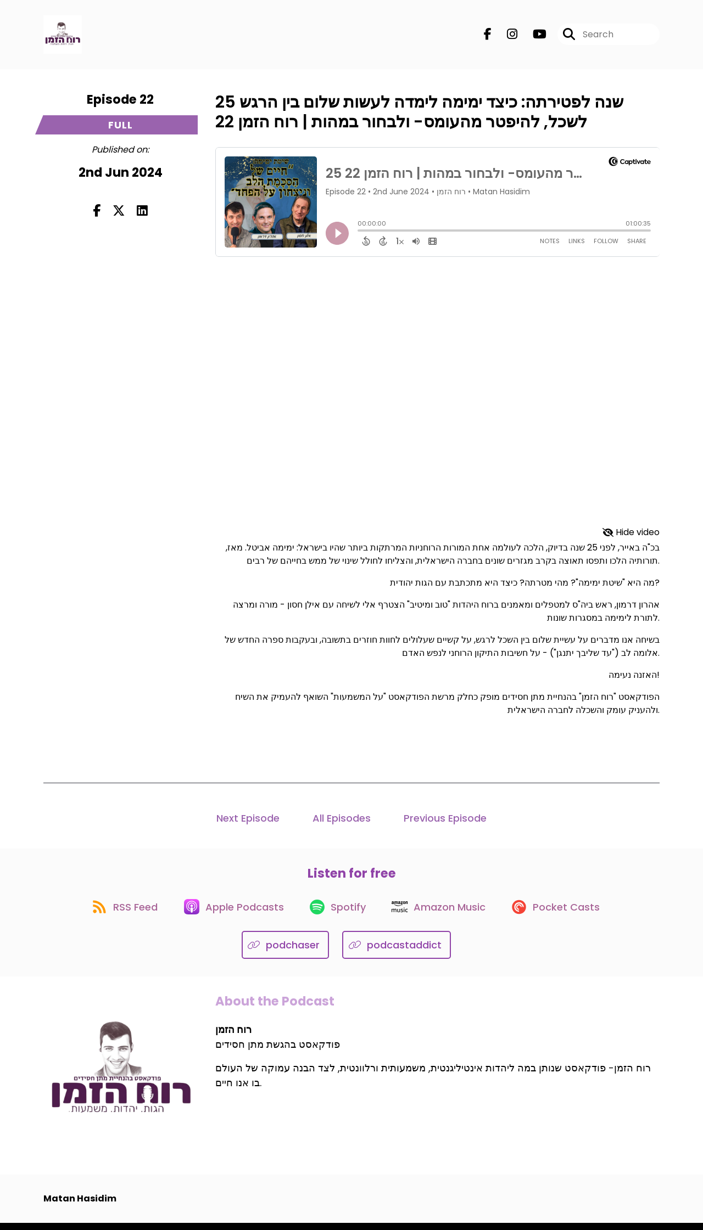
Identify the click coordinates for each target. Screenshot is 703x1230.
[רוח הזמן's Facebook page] (488, 35)
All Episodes (342, 820)
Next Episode (248, 820)
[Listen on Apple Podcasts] (230, 912)
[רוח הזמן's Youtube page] (533, 35)
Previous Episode (445, 820)
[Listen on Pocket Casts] (563, 913)
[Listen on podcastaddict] (396, 952)
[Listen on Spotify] (338, 913)
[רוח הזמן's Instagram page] (505, 35)
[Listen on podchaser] (286, 952)
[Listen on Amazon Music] (443, 912)
